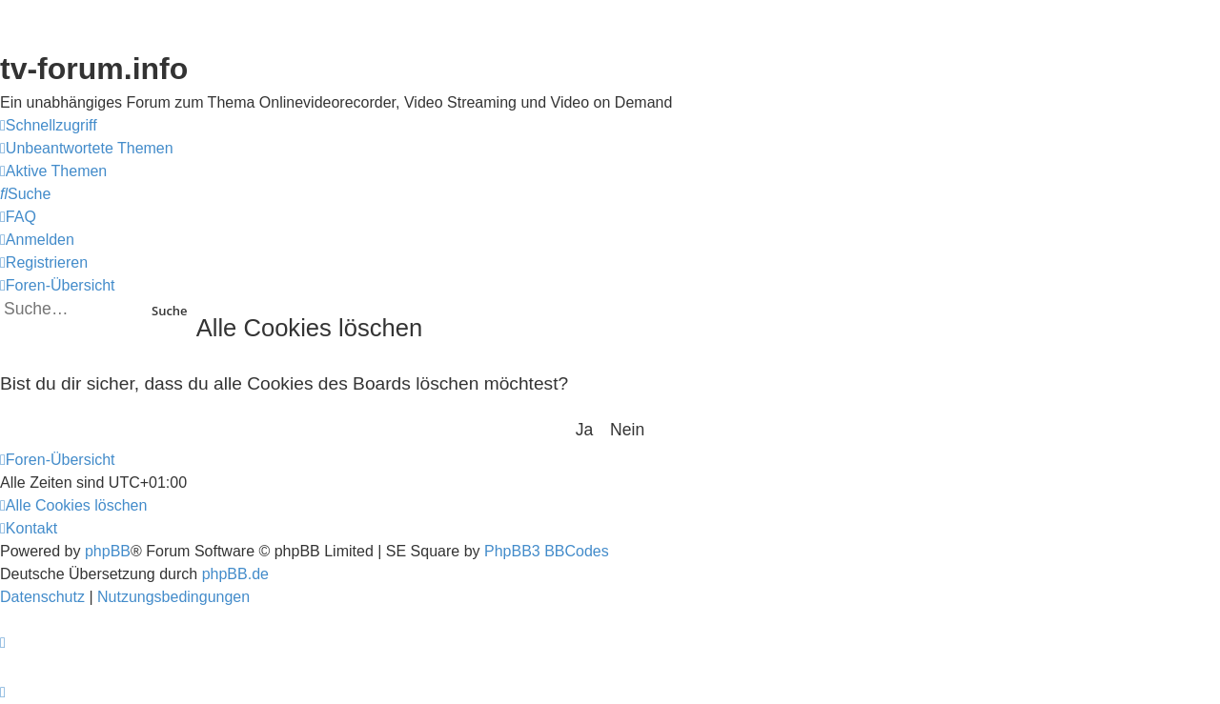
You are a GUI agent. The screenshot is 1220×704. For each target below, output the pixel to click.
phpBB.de (235, 574)
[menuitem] (86, 148)
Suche (170, 310)
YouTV (1015, 211)
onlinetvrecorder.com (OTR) (1093, 172)
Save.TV (1021, 133)
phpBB (108, 551)
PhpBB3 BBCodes (546, 551)
